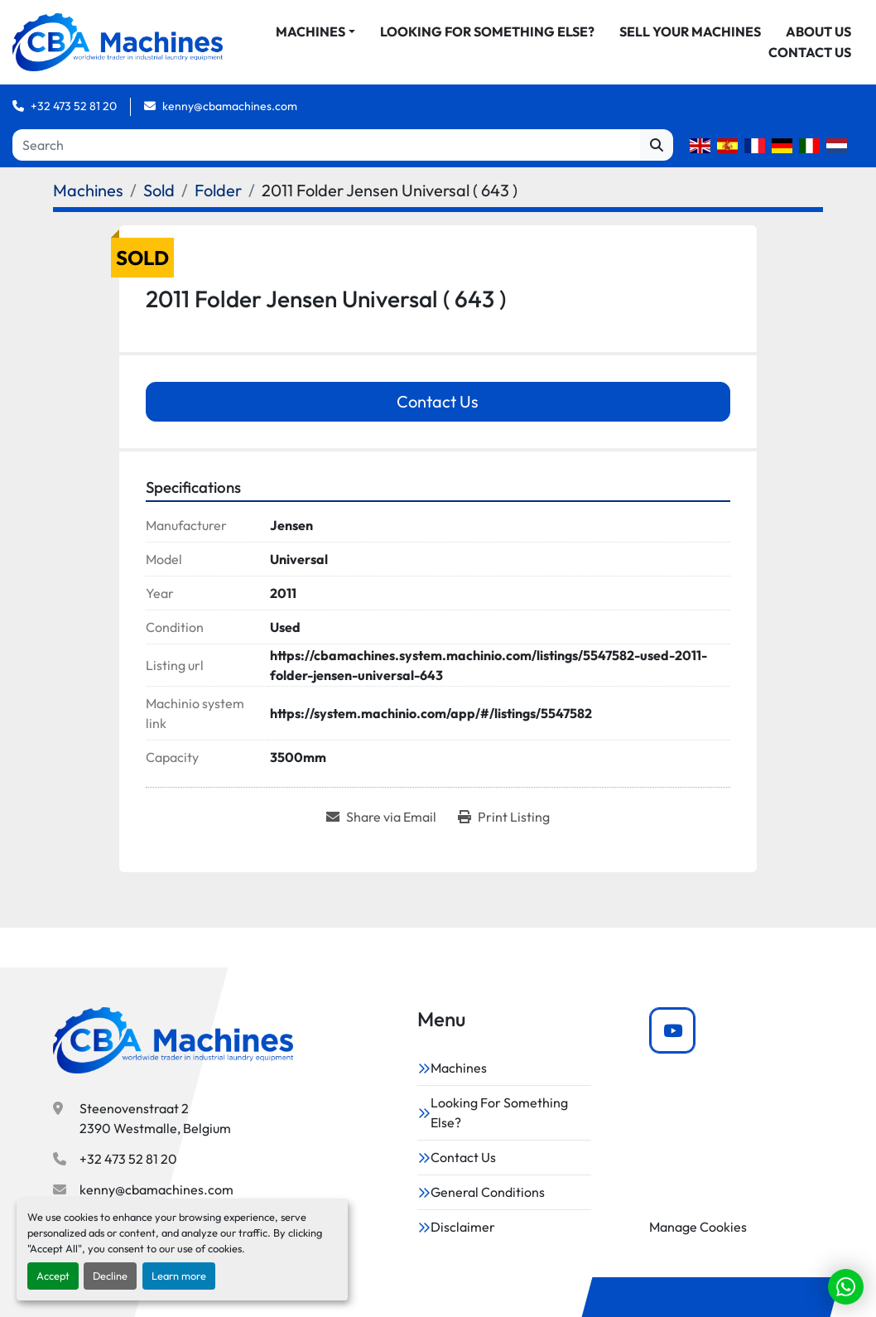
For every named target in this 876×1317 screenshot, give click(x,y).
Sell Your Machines (780, 39)
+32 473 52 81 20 (74, 122)
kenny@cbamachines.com (229, 122)
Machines (401, 39)
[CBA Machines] (173, 1041)
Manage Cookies (698, 1226)
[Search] (326, 161)
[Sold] (159, 206)
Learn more (179, 1275)
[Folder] (218, 206)
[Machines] (88, 206)
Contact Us (809, 60)
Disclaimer (463, 1226)
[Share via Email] (381, 833)
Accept (53, 1275)
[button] (405, 40)
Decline (110, 1275)
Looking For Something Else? (577, 39)
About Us (711, 60)
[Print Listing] (504, 833)
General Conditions (488, 1192)
